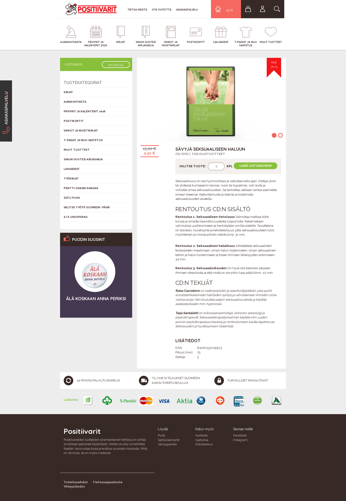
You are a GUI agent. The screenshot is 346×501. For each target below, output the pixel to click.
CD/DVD (181, 154)
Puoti (161, 435)
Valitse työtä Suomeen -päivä (87, 207)
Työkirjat (71, 178)
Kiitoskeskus (204, 444)
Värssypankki (167, 444)
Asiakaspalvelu (187, 9)
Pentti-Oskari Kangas (81, 188)
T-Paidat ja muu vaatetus (83, 140)
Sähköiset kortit (168, 440)
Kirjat (68, 92)
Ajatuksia (201, 440)
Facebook (240, 435)
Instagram (240, 440)
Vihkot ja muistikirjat (81, 130)
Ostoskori (73, 64)
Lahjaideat (72, 169)
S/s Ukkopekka (75, 217)
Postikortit (74, 121)
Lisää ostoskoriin (256, 165)
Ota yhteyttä (161, 9)
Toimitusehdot (76, 482)
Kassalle (116, 65)
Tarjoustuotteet (208, 154)
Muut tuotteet (77, 149)
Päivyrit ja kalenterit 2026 (84, 111)
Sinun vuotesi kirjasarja (83, 159)
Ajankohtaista (75, 101)
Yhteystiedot (74, 486)
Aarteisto (201, 435)
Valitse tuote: (192, 166)
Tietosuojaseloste (108, 482)
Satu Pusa (72, 197)
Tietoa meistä (137, 9)
